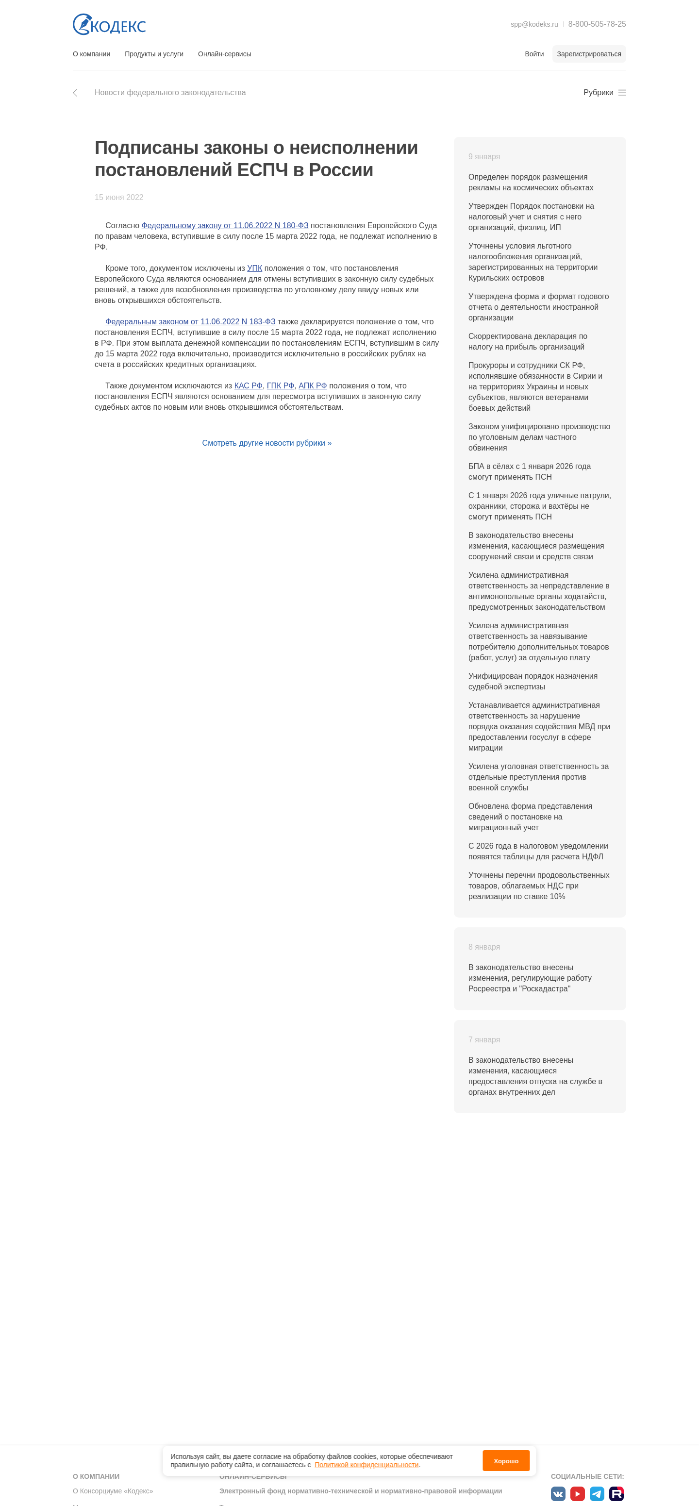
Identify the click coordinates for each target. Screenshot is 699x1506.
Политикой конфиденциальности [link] (366, 1465)
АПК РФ (313, 386)
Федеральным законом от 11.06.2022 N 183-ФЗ (190, 322)
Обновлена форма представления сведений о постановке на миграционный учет (530, 817)
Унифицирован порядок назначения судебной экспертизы (533, 681)
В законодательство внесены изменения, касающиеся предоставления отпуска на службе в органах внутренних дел (535, 1076)
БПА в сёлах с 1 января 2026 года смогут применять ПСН (529, 471)
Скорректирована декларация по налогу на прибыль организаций (527, 341)
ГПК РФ (281, 386)
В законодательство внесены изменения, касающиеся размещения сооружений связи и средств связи (536, 546)
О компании (91, 54)
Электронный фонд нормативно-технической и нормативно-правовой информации (360, 1491)
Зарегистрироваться (589, 54)
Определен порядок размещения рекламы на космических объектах (531, 182)
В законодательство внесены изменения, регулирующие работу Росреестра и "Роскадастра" (530, 978)
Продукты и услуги (154, 54)
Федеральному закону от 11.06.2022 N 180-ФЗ (225, 225)
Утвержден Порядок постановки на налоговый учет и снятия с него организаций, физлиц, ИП (531, 217)
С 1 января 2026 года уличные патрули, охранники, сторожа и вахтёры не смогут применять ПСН (539, 506)
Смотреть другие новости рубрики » (267, 443)
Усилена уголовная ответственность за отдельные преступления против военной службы (538, 777)
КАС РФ (248, 386)
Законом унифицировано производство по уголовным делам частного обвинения (539, 437)
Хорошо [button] (506, 1461)
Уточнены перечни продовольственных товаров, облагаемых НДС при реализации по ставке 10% (539, 886)
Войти (534, 54)
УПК (254, 268)
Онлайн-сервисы (224, 54)
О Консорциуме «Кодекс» (113, 1491)
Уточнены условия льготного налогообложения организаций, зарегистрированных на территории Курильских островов (533, 262)
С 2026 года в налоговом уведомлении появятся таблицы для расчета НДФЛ (538, 851)
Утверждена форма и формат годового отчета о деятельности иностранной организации (538, 307)
